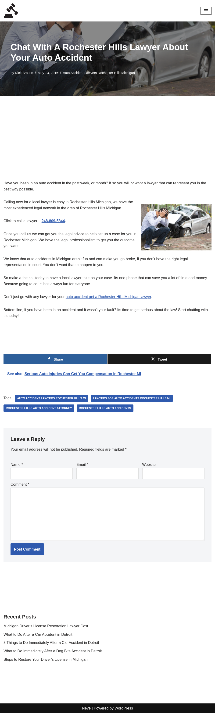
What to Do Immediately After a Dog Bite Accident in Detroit (53, 651)
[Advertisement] (107, 131)
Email (82, 465)
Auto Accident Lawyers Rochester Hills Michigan (99, 73)
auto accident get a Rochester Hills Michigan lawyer (108, 297)
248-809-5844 (53, 221)
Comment (20, 484)
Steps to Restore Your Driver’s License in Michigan (46, 659)
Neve (86, 708)
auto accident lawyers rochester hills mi (51, 398)
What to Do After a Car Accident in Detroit (38, 634)
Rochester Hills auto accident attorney (39, 408)
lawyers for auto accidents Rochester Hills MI (131, 398)
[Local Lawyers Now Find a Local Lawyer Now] (11, 10)
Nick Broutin (24, 73)
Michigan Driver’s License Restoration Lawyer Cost (46, 626)
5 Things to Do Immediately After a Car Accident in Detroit (51, 643)
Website (149, 465)
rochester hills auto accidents (105, 408)
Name (17, 465)
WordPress (124, 708)
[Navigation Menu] (206, 11)
